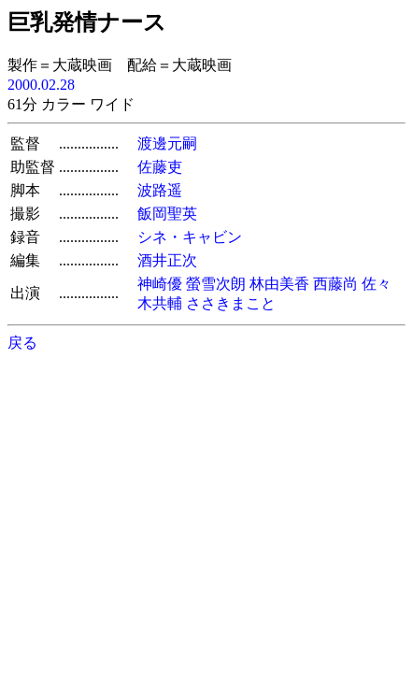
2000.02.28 (41, 85)
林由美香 (279, 284)
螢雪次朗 (216, 284)
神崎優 (159, 284)
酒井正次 (167, 260)
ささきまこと (231, 303)
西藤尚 (335, 284)
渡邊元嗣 (167, 143)
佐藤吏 (159, 167)
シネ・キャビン (189, 237)
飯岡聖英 (167, 214)
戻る (22, 343)
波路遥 (159, 190)
